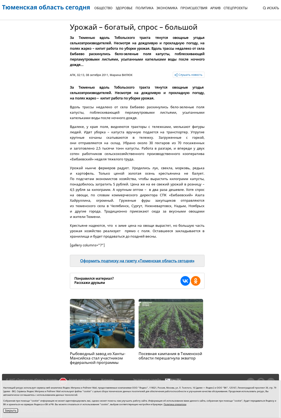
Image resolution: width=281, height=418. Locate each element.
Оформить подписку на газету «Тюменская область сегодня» (137, 260)
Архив (215, 8)
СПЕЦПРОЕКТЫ (236, 8)
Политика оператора (175, 404)
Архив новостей (80, 380)
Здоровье (124, 8)
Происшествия (193, 8)
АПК (73, 75)
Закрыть (10, 410)
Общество (103, 8)
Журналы (107, 380)
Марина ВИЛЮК (121, 75)
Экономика (166, 8)
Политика (144, 8)
